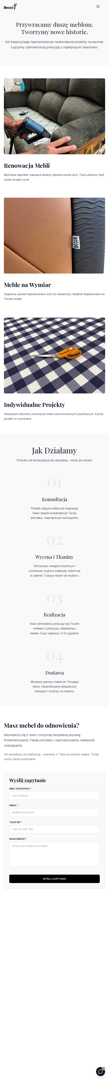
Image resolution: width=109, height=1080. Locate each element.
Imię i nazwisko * (21, 788)
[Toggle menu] (98, 6)
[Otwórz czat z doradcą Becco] (100, 1071)
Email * (14, 805)
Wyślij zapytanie (54, 878)
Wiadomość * (18, 838)
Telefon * (16, 822)
